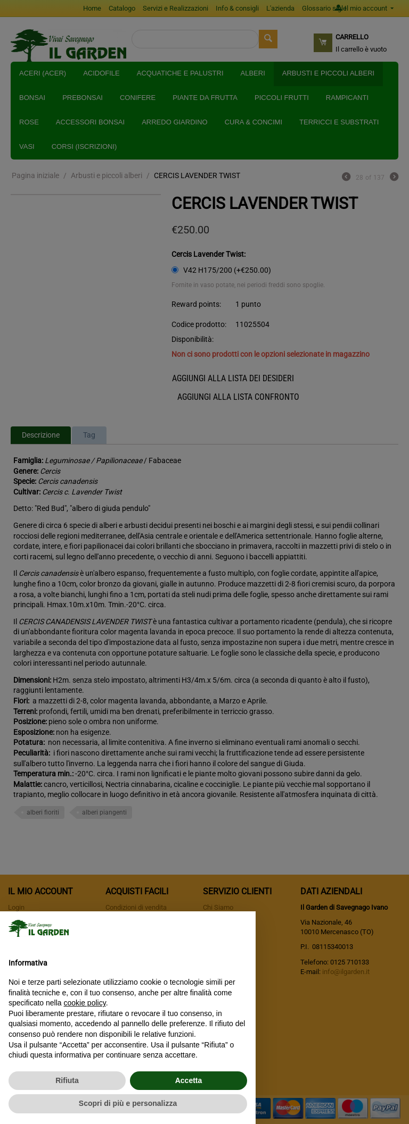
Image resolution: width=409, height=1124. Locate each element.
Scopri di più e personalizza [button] (128, 1103)
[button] (241, 928)
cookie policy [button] (85, 1003)
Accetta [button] (188, 1080)
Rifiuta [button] (67, 1080)
